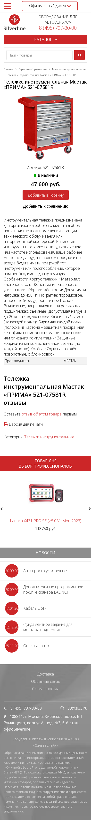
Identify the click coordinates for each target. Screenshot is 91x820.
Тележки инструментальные (49, 437)
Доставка (45, 674)
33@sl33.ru (77, 708)
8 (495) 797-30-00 (58, 28)
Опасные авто (36, 645)
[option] (45, 503)
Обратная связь (45, 681)
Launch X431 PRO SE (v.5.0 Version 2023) (45, 520)
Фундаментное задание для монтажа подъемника (48, 627)
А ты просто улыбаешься (45, 570)
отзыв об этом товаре (42, 414)
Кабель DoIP (35, 608)
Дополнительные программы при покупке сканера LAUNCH (53, 589)
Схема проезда (45, 688)
